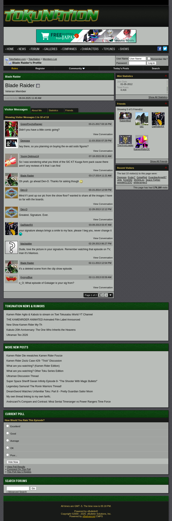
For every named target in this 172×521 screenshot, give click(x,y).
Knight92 (127, 180)
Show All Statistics (158, 97)
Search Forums (16, 481)
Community (77, 68)
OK (12, 448)
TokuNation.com (17, 59)
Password (121, 63)
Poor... (13, 455)
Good (13, 433)
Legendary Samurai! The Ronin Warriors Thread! (33, 386)
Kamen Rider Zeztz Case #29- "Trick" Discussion (34, 360)
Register (40, 68)
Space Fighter (153, 180)
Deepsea (25, 140)
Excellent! (15, 426)
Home (10, 49)
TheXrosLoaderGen (127, 145)
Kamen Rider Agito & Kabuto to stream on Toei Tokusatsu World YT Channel (49, 314)
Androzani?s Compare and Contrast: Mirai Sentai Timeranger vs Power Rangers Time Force (58, 401)
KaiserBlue (125, 120)
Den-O (23, 190)
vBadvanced (88, 516)
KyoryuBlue (26, 277)
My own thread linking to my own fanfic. (28, 396)
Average (14, 441)
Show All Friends (159, 161)
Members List (50, 59)
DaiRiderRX (26, 225)
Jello (119, 180)
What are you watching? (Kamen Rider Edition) (33, 365)
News (22, 49)
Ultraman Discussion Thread (22, 376)
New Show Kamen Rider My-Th (24, 324)
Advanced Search (17, 492)
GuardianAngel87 (157, 177)
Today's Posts (121, 68)
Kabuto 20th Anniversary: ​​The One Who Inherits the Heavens (40, 329)
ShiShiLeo (139, 180)
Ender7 (131, 177)
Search (156, 68)
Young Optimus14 (29, 156)
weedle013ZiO (124, 182)
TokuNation (34, 59)
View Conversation (103, 134)
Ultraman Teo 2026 (17, 334)
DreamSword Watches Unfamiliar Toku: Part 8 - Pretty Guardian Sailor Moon (49, 391)
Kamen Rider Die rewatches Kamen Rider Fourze (34, 355)
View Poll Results (16, 466)
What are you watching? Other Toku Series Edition (34, 370)
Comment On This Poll (18, 469)
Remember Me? (158, 59)
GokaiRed (141, 177)
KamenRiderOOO (143, 149)
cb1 (142, 126)
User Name (122, 58)
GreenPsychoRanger (31, 124)
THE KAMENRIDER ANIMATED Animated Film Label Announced (43, 319)
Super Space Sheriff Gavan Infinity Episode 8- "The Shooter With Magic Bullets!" (51, 381)
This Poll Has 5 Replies (19, 471)
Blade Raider (27, 175)
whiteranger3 (140, 182)
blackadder (26, 243)
